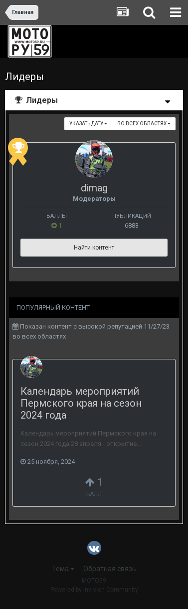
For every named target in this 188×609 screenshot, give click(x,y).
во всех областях (144, 123)
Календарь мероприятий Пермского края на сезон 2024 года (81, 403)
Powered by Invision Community (94, 589)
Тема (63, 569)
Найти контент (94, 247)
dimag (94, 188)
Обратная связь (109, 569)
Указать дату (88, 123)
